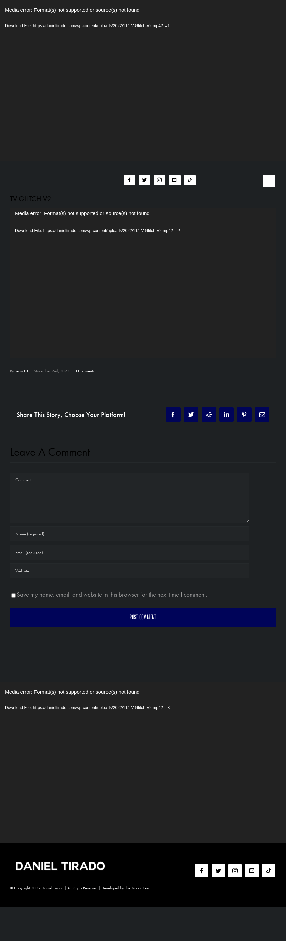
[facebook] (129, 180)
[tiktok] (190, 180)
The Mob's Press (137, 888)
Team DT (21, 371)
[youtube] (175, 180)
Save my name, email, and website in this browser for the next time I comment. (112, 594)
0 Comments (84, 371)
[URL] (129, 570)
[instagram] (159, 180)
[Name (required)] (129, 533)
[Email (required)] (129, 552)
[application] (143, 80)
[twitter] (144, 180)
